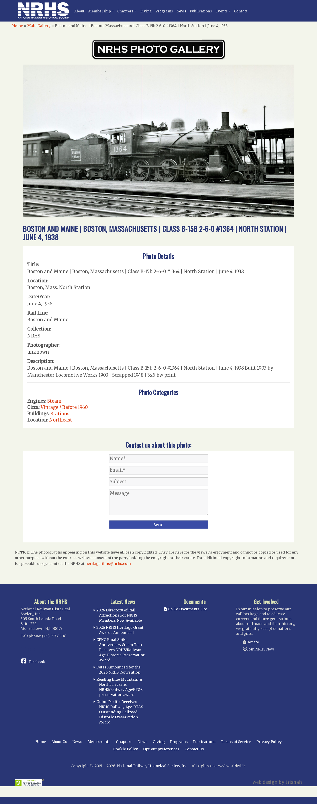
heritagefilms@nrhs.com (108, 563)
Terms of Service (236, 741)
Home (17, 26)
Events (221, 11)
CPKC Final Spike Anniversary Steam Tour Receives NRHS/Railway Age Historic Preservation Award (120, 649)
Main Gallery (39, 26)
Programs (164, 11)
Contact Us (194, 749)
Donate (252, 642)
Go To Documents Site (185, 609)
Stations (60, 413)
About (79, 11)
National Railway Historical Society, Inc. (152, 766)
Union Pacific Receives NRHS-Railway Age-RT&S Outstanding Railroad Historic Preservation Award (119, 712)
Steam (54, 401)
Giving (146, 11)
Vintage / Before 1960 (64, 407)
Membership (99, 11)
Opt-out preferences (161, 749)
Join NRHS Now (260, 649)
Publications (201, 11)
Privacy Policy (269, 741)
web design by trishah (277, 782)
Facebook (37, 662)
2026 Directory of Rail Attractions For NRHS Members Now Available (119, 615)
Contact (241, 11)
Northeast (60, 420)
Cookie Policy (125, 749)
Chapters (125, 11)
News (181, 11)
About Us (59, 741)
